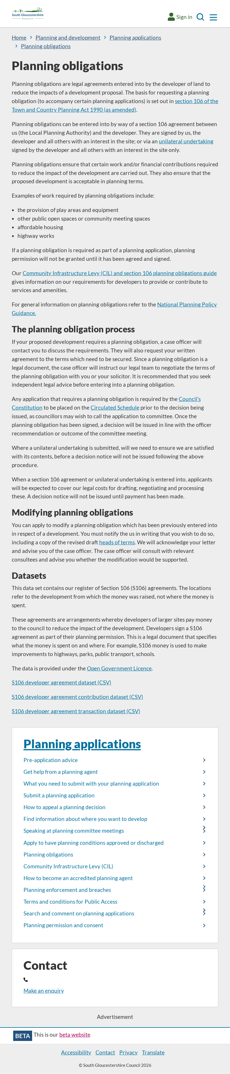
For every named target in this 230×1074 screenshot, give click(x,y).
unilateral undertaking (186, 141)
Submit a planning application (59, 795)
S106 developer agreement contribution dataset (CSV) (77, 697)
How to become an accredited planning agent (78, 878)
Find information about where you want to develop (85, 819)
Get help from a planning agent (61, 772)
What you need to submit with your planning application (91, 783)
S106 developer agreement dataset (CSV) (61, 682)
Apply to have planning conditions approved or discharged (94, 843)
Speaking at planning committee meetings (74, 831)
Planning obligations (48, 854)
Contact (105, 1052)
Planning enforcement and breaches (67, 890)
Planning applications (82, 743)
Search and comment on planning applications (79, 913)
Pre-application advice (51, 760)
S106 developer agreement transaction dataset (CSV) (76, 711)
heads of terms (117, 542)
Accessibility (76, 1052)
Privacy (128, 1052)
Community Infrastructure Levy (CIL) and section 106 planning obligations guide (120, 273)
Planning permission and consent (63, 925)
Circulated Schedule (115, 407)
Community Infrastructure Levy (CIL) (68, 866)
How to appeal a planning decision (65, 807)
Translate (153, 1052)
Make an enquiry (44, 991)
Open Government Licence (119, 668)
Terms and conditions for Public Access (70, 901)
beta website (74, 1034)
